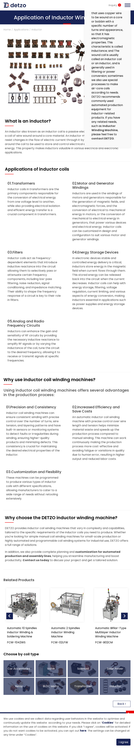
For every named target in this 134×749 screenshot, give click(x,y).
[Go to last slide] (9, 616)
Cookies (107, 722)
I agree (123, 742)
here (83, 730)
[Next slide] (124, 616)
